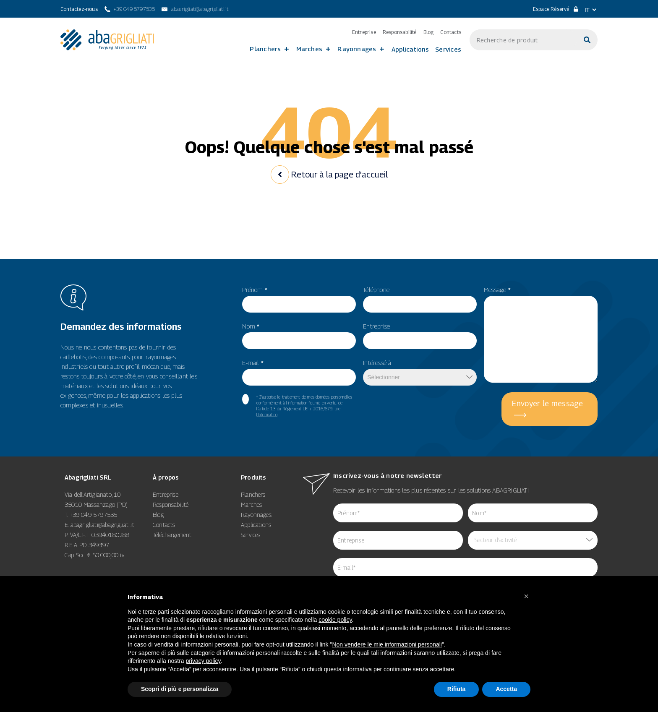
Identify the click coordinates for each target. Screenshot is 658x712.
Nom (250, 326)
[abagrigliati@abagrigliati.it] (195, 9)
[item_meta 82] (299, 377)
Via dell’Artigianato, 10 (92, 494)
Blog (428, 32)
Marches (309, 48)
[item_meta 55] (299, 304)
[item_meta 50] (420, 340)
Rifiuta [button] (456, 689)
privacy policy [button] (203, 660)
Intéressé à (377, 362)
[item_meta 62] (398, 512)
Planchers (265, 48)
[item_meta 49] (420, 304)
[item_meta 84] (398, 540)
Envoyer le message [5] (547, 403)
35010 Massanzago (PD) (96, 504)
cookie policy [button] (335, 619)
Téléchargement (172, 534)
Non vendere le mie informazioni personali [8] (386, 644)
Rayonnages (356, 48)
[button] (526, 596)
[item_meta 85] (533, 512)
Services (448, 49)
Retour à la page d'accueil (329, 174)
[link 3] (107, 39)
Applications (410, 49)
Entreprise (364, 32)
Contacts (450, 32)
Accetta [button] (506, 689)
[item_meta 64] (465, 567)
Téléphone (376, 289)
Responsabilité (400, 32)
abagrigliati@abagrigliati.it (102, 524)
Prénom (254, 289)
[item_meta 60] (245, 399)
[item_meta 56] (299, 340)
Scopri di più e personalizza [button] (179, 689)
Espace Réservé (555, 9)
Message (497, 289)
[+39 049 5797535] (129, 9)
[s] (523, 39)
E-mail (253, 362)
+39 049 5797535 (94, 514)
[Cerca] (587, 39)
